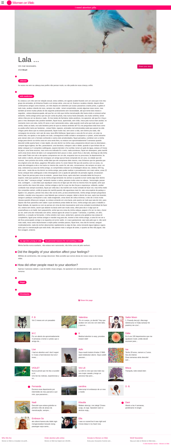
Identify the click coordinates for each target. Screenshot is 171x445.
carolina (82, 386)
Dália (127, 333)
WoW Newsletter (136, 438)
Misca (128, 368)
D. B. (127, 386)
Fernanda (36, 386)
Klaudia (82, 402)
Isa (126, 349)
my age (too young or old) (30, 241)
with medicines (26, 96)
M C (34, 333)
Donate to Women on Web (97, 438)
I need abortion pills (85, 7)
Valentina (83, 317)
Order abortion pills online (54, 438)
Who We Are (7, 438)
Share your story (145, 66)
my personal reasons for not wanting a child (63, 241)
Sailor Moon (131, 317)
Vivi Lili (82, 368)
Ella (80, 418)
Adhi (81, 349)
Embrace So (38, 418)
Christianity (24, 294)
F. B (34, 317)
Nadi (34, 402)
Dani (127, 402)
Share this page (85, 300)
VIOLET (36, 368)
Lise (34, 349)
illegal (22, 282)
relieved (23, 81)
